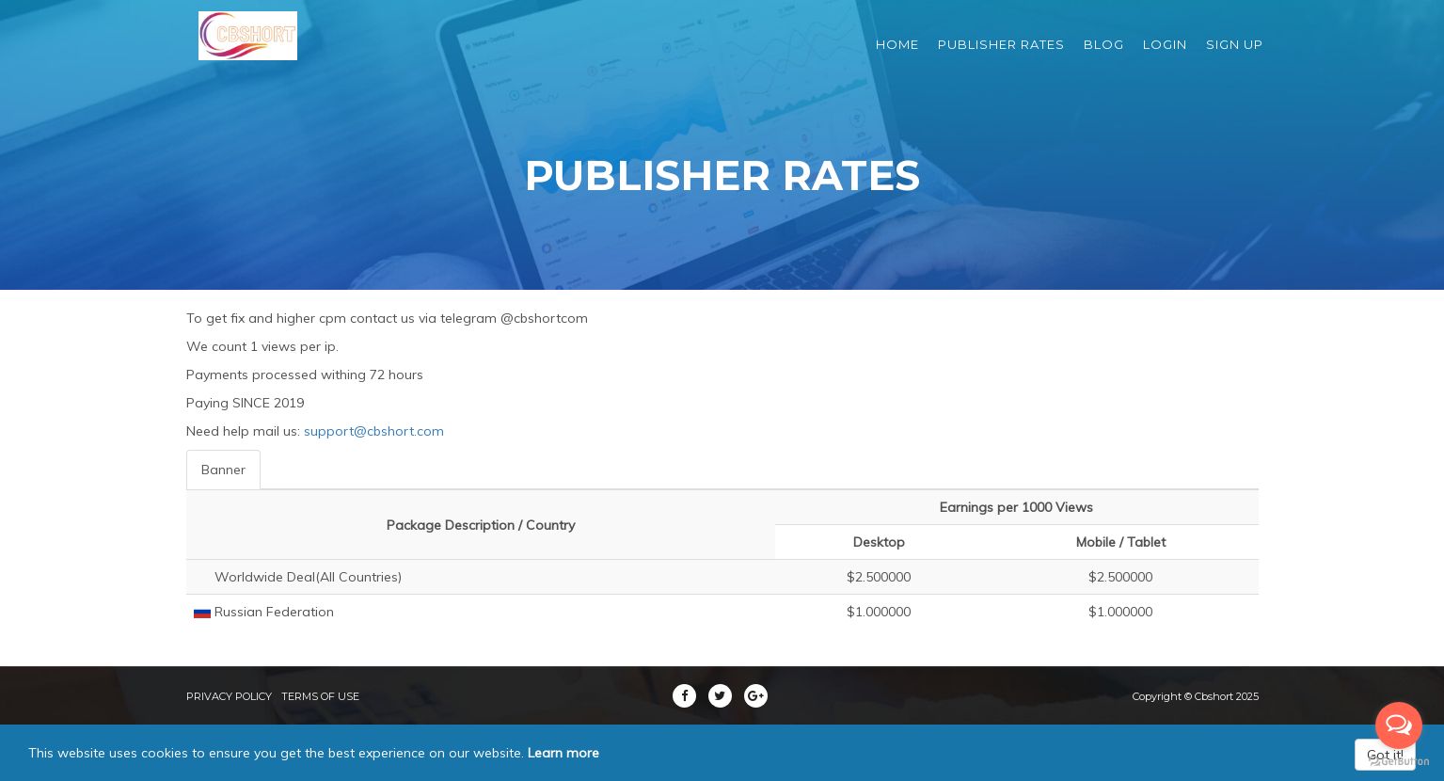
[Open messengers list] (1398, 725)
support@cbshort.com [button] (374, 430)
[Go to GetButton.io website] (1399, 762)
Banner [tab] (223, 469)
